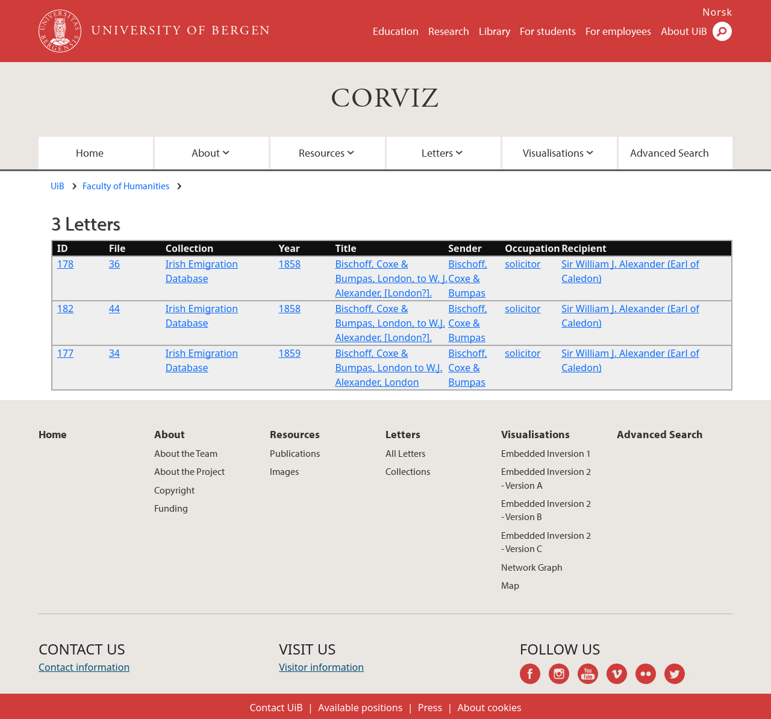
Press (430, 707)
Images (284, 471)
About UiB (684, 31)
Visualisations (553, 153)
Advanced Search (669, 153)
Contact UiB (275, 707)
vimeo (621, 676)
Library (494, 31)
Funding (171, 508)
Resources (322, 153)
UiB (57, 186)
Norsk (717, 12)
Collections (408, 471)
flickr (649, 676)
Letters (437, 153)
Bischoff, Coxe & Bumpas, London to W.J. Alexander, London (388, 368)
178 (65, 264)
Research (448, 31)
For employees (618, 31)
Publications (295, 453)
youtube (592, 676)
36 (114, 264)
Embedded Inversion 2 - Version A (546, 478)
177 (65, 353)
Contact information (84, 667)
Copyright (174, 490)
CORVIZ (385, 99)
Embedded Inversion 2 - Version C (546, 541)
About (206, 153)
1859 (290, 353)
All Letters (405, 453)
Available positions (360, 707)
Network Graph (532, 567)
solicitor (522, 264)
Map (510, 585)
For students (548, 31)
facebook (534, 676)
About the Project (189, 471)
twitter (678, 676)
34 (114, 353)
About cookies (490, 707)
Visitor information (321, 667)
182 (65, 308)
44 (114, 308)
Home (90, 153)
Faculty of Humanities (126, 186)
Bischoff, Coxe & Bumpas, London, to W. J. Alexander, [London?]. (391, 278)
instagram (563, 676)
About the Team (185, 453)
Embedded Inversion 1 (546, 453)
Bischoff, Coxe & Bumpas (467, 278)
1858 (290, 264)
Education (396, 31)
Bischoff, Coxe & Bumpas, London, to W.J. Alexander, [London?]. (390, 323)
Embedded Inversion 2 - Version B (546, 510)
